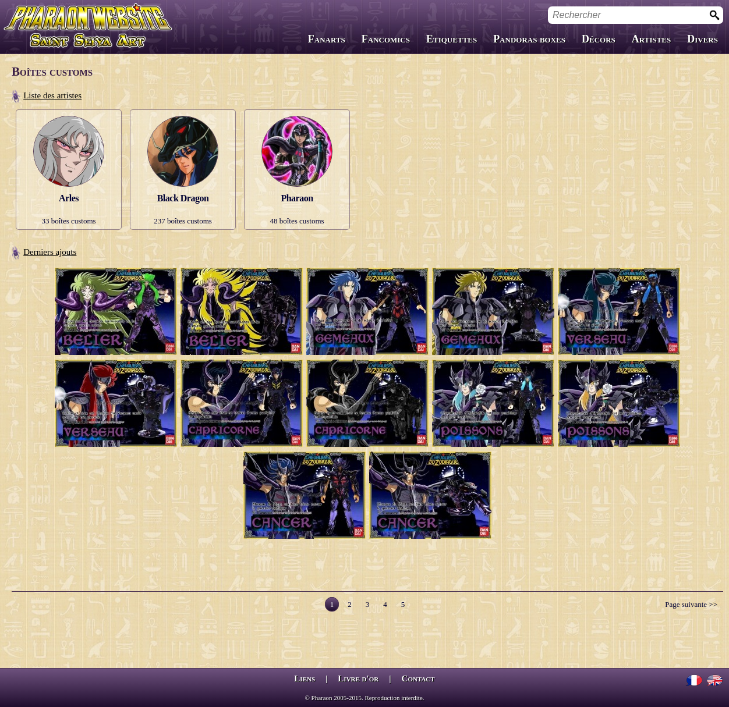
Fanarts (326, 39)
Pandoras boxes (529, 39)
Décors (598, 39)
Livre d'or (358, 678)
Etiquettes (451, 39)
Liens (304, 678)
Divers (702, 39)
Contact (418, 678)
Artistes (651, 39)
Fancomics (386, 39)
